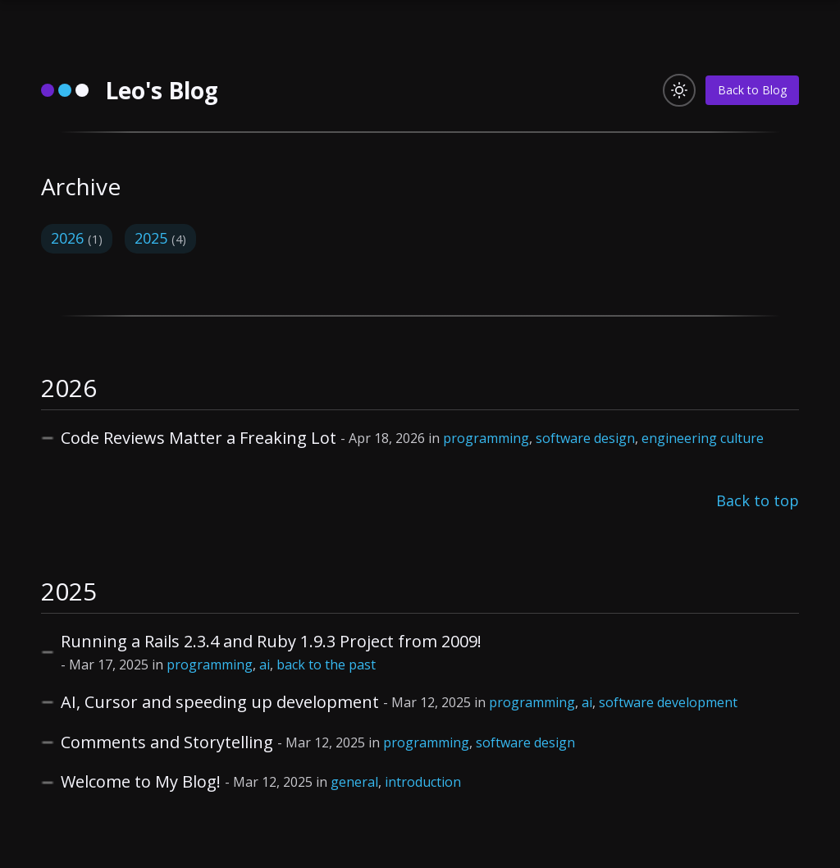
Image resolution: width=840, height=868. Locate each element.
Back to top (757, 500)
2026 (77, 238)
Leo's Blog (161, 90)
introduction (423, 782)
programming (486, 438)
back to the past (326, 665)
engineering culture (702, 438)
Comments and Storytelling (167, 742)
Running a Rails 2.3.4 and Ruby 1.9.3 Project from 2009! (271, 641)
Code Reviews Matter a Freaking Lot (198, 438)
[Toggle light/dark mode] (679, 90)
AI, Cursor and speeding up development (220, 702)
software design (585, 438)
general (354, 782)
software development (668, 702)
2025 (160, 238)
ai (264, 665)
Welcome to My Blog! (141, 781)
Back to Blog (752, 90)
